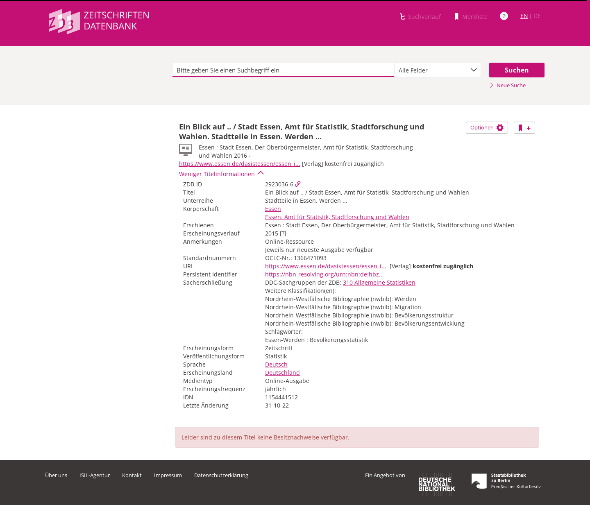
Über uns (56, 475)
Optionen (487, 127)
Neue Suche (507, 85)
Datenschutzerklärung (221, 475)
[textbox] (283, 70)
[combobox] (437, 70)
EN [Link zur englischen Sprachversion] (524, 16)
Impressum (168, 475)
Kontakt (132, 475)
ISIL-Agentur (94, 475)
